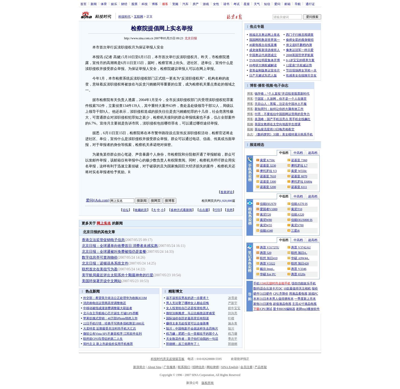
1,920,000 (226, 201)
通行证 (310, 3)
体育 (104, 3)
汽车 (185, 3)
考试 (236, 3)
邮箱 (287, 3)
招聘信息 (198, 367)
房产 (196, 3)
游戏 (206, 3)
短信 (267, 3)
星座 (247, 3)
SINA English (229, 367)
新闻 (94, 3)
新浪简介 (139, 367)
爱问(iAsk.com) (97, 200)
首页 (83, 3)
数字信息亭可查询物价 (100, 257)
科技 (145, 3)
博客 (155, 3)
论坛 (125, 210)
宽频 (175, 3)
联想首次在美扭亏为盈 (100, 269)
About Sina (154, 367)
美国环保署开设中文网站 (101, 281)
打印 (217, 210)
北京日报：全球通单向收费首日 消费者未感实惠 (120, 246)
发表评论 (226, 192)
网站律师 (213, 367)
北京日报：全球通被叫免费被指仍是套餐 (114, 252)
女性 (216, 3)
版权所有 (208, 383)
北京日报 (191, 38)
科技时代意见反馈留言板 (167, 359)
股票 (134, 3)
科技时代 (124, 16)
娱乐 (114, 3)
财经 (124, 3)
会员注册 (246, 367)
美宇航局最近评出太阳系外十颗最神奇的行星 (117, 275)
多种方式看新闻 (181, 210)
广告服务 (170, 367)
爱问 (277, 3)
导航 (298, 3)
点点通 (203, 210)
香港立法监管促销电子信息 (103, 240)
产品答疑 (261, 367)
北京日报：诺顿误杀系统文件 (105, 263)
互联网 (138, 16)
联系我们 (184, 367)
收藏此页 (141, 210)
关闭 (230, 210)
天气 (257, 3)
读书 (226, 3)
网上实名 (104, 223)
